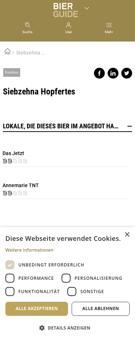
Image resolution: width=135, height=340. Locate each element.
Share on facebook (99, 73)
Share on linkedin (113, 73)
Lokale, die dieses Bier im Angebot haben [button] (67, 126)
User (68, 32)
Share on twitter (126, 73)
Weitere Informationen (29, 250)
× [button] (127, 235)
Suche (27, 32)
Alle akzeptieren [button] (36, 308)
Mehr (109, 32)
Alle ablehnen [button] (100, 308)
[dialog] (67, 283)
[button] (67, 327)
